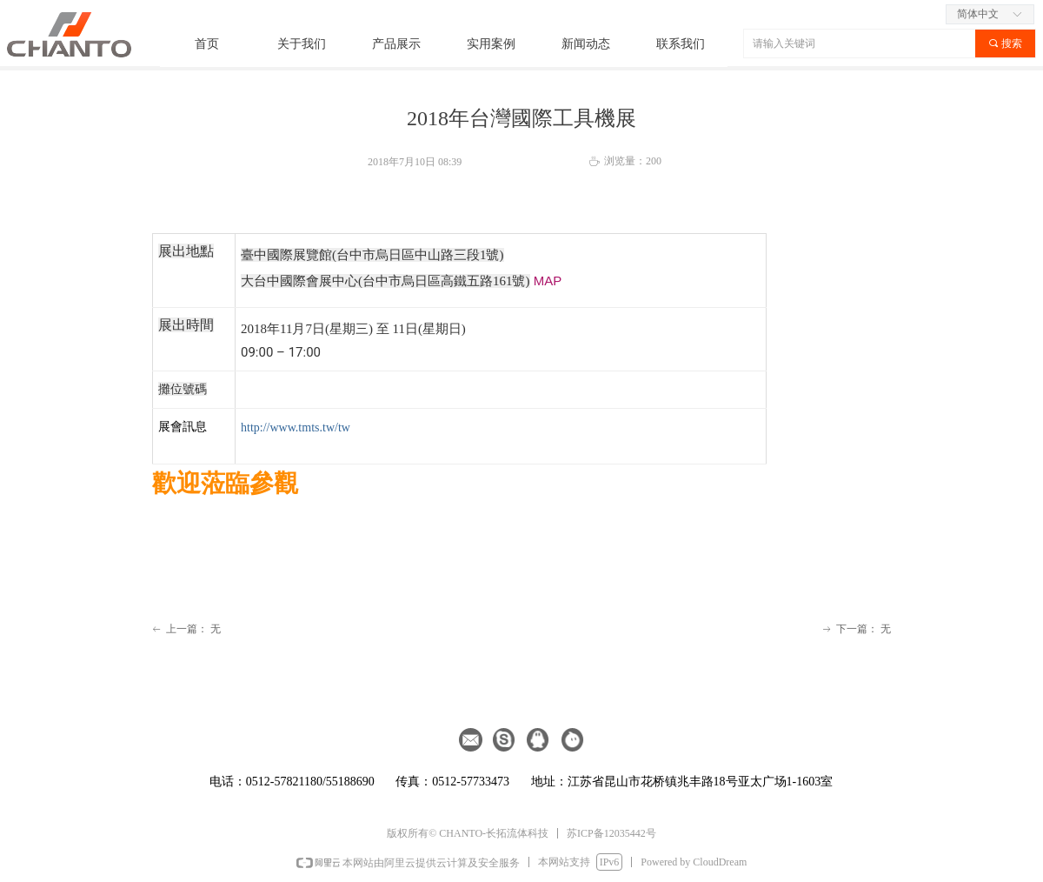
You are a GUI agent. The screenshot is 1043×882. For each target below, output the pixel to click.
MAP (548, 280)
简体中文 (978, 14)
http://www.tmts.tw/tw (295, 427)
